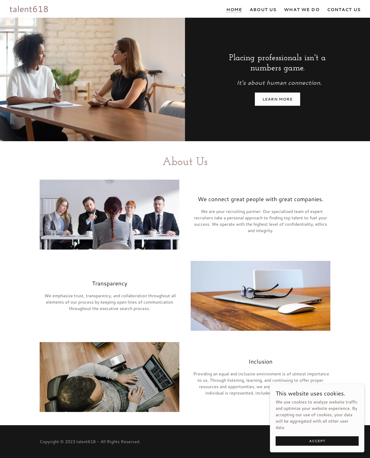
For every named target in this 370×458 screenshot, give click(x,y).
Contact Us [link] (344, 9)
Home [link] (234, 10)
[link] (29, 10)
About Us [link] (263, 9)
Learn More (277, 99)
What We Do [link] (301, 9)
